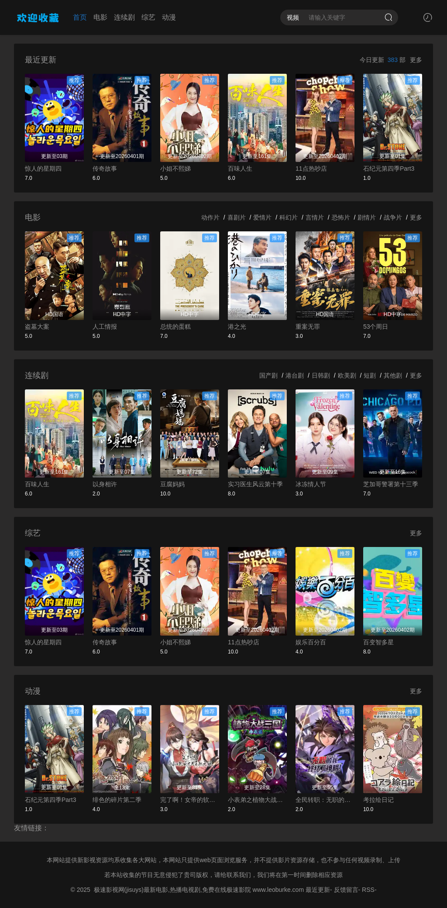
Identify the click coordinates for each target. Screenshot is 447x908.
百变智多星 (378, 642)
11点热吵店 (311, 168)
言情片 (315, 217)
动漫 (169, 17)
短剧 (370, 375)
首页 (80, 17)
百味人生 (240, 168)
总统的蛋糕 (175, 326)
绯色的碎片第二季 (117, 799)
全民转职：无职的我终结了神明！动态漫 (325, 799)
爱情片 (262, 217)
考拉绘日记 (378, 799)
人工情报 (105, 326)
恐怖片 (341, 217)
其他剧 (393, 375)
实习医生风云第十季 (255, 484)
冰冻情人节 (311, 484)
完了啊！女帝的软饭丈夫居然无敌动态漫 (189, 799)
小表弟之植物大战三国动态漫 (257, 799)
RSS (368, 889)
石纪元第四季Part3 (388, 168)
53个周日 (376, 326)
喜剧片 (236, 217)
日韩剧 (321, 375)
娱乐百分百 (311, 642)
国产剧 (268, 375)
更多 (416, 59)
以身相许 (105, 484)
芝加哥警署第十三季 (390, 484)
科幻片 (288, 217)
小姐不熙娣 (175, 168)
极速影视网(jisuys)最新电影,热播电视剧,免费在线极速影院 (172, 889)
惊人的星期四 (43, 168)
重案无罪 (308, 326)
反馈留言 (346, 889)
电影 (100, 17)
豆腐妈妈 (172, 484)
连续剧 (124, 17)
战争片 (393, 217)
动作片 (210, 217)
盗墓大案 (37, 326)
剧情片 (367, 217)
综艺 (148, 17)
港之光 (237, 326)
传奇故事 (105, 168)
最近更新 (318, 889)
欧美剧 (347, 375)
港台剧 (294, 375)
